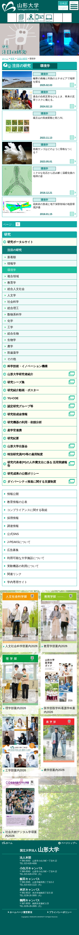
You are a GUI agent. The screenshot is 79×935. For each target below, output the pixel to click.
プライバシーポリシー (60, 912)
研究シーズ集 (16, 382)
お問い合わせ (39, 17)
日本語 (63, 3)
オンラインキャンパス (48, 17)
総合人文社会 (16, 289)
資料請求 (21, 17)
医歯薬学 (13, 352)
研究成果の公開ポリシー (23, 473)
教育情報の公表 (17, 502)
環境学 (11, 269)
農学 (10, 346)
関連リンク (14, 574)
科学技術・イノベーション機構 (27, 366)
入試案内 (12, 17)
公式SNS (13, 534)
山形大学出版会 (17, 446)
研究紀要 (13, 438)
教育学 (11, 282)
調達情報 (13, 526)
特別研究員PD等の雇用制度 (25, 454)
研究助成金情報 (17, 414)
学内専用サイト (17, 582)
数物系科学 (14, 314)
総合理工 (13, 308)
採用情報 (13, 518)
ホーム (5, 59)
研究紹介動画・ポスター (23, 390)
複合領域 (13, 276)
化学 (10, 320)
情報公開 (13, 494)
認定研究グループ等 (20, 406)
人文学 (11, 295)
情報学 (11, 263)
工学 (10, 327)
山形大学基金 (67, 17)
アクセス (30, 17)
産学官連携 (14, 430)
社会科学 (13, 301)
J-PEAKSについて (18, 542)
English (63, 8)
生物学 (11, 340)
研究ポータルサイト (20, 242)
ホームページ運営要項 (21, 912)
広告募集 (13, 550)
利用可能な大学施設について (25, 558)
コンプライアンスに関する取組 (27, 510)
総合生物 (13, 333)
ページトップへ (69, 843)
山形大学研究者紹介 (20, 374)
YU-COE (12, 398)
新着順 (11, 257)
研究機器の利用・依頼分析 (24, 422)
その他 (11, 359)
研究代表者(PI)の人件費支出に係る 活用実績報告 (37, 464)
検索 (58, 17)
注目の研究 (22, 59)
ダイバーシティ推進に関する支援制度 (31, 481)
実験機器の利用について (23, 566)
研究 (12, 59)
